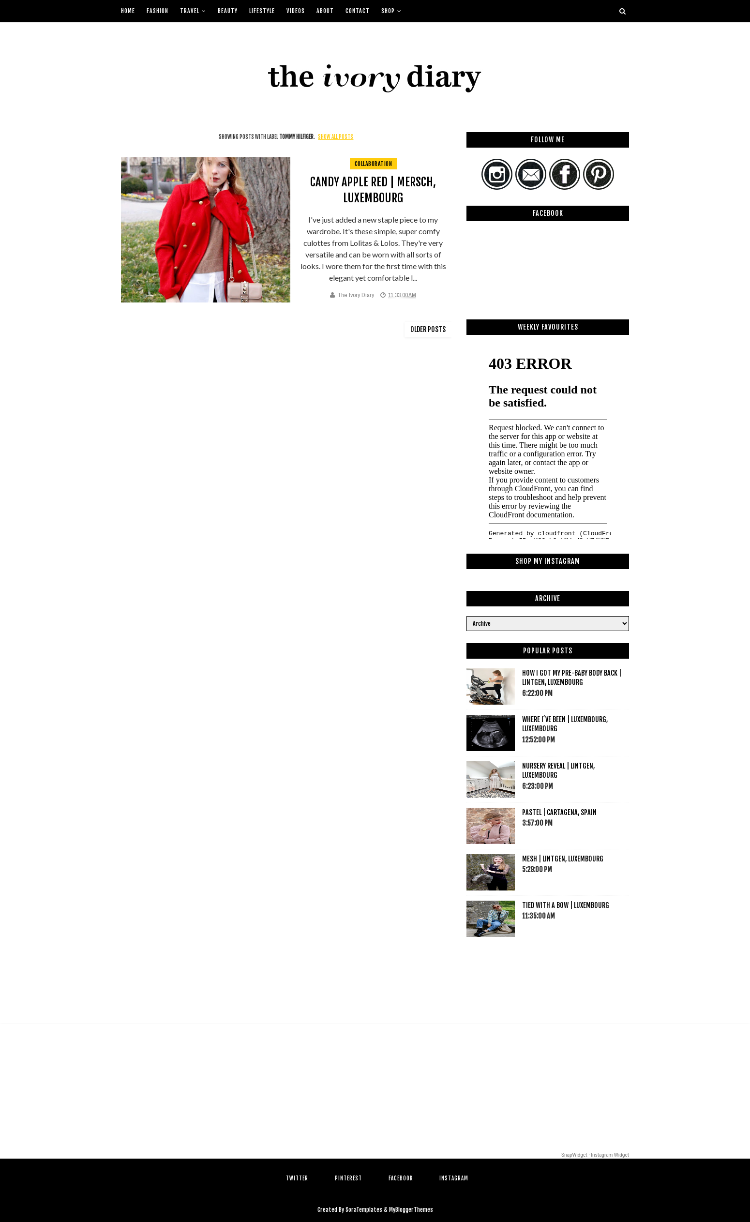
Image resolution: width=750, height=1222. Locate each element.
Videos (295, 11)
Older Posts (428, 329)
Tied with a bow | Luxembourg (565, 905)
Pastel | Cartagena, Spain (559, 812)
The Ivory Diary (355, 295)
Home (128, 11)
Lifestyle (262, 11)
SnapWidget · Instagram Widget (595, 1155)
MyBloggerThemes (411, 1209)
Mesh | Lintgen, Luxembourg (562, 859)
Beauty (228, 11)
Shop (388, 11)
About (325, 11)
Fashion (157, 11)
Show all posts (335, 137)
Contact (357, 11)
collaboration (373, 163)
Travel (189, 11)
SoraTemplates (363, 1209)
